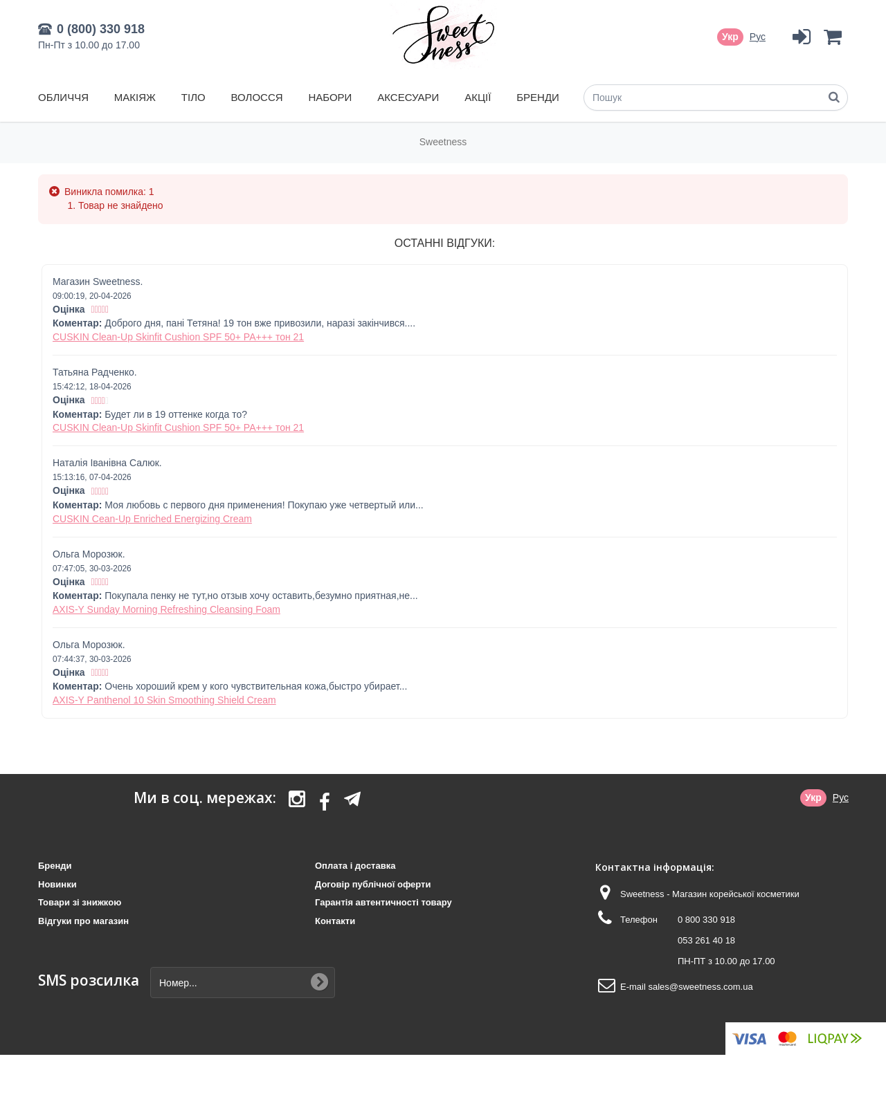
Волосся (257, 97)
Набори (330, 97)
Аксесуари (408, 97)
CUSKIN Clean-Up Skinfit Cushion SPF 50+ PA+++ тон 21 (178, 336)
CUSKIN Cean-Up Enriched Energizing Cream (152, 518)
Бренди (537, 97)
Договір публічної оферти (373, 884)
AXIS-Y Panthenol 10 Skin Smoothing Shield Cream (164, 700)
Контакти (335, 921)
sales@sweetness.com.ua (700, 986)
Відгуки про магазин (83, 921)
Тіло (193, 97)
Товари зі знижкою (79, 902)
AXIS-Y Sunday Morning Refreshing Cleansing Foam (166, 609)
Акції (477, 97)
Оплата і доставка (355, 865)
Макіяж (135, 97)
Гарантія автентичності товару (383, 902)
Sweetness (443, 141)
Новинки (57, 884)
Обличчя (63, 97)
